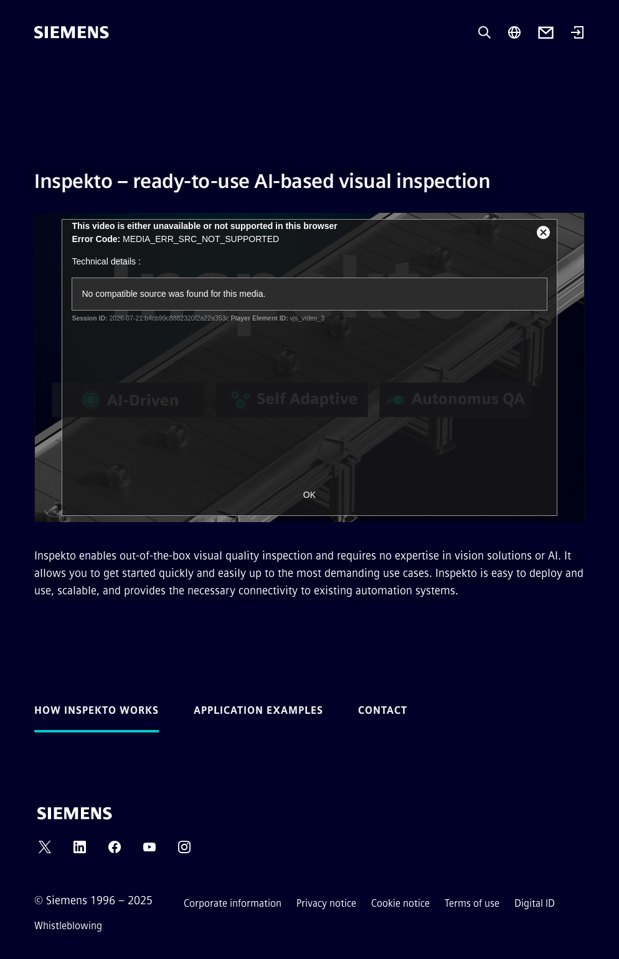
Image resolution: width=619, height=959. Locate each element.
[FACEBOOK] (114, 851)
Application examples (258, 710)
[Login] (577, 33)
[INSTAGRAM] (184, 851)
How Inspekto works (96, 710)
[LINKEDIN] (79, 851)
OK (309, 495)
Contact (382, 710)
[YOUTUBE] (149, 851)
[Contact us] (546, 33)
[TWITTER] (44, 851)
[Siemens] (71, 32)
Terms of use (472, 903)
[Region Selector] (514, 32)
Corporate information (232, 903)
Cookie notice (400, 903)
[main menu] (43, 74)
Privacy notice (326, 903)
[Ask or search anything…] (484, 32)
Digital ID (534, 903)
